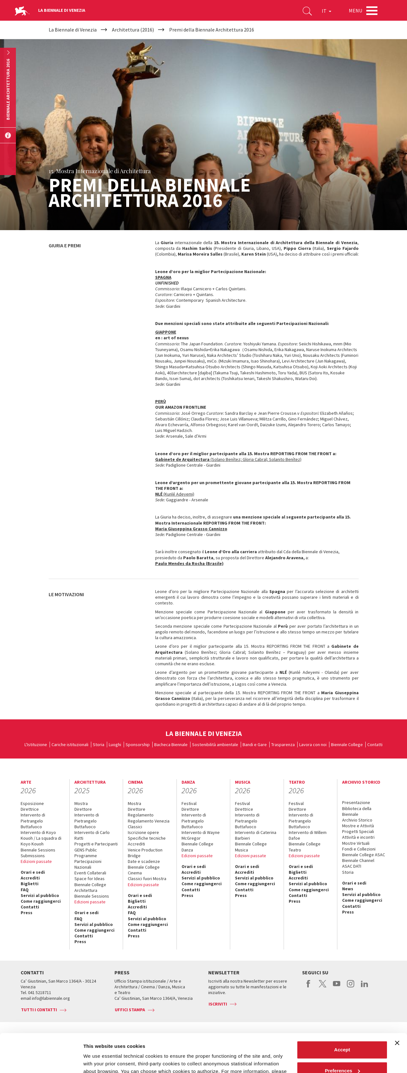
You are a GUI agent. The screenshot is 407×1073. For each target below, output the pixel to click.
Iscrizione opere (143, 832)
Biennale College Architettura (90, 887)
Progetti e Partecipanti (96, 844)
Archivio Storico (357, 820)
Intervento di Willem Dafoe (308, 835)
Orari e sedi (33, 872)
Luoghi (115, 744)
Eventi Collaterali (90, 873)
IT (326, 11)
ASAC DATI (351, 866)
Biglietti (29, 883)
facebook (308, 987)
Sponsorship (138, 744)
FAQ (25, 890)
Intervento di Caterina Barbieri (255, 835)
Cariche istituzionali (70, 744)
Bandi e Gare (255, 744)
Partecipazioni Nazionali (87, 864)
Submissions (33, 855)
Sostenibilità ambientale (215, 744)
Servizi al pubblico (40, 895)
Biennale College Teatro (305, 846)
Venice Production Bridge (145, 852)
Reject (342, 1055)
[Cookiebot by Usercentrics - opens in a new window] (41, 1060)
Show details (98, 1060)
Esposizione (32, 803)
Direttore (83, 809)
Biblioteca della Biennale (356, 811)
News (347, 889)
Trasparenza (283, 744)
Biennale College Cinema (144, 870)
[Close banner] (397, 1007)
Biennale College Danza (197, 846)
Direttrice (30, 809)
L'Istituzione (35, 744)
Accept (342, 1013)
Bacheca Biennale (171, 744)
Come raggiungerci (41, 901)
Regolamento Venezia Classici (148, 823)
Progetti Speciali (358, 831)
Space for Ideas (89, 878)
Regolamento (141, 815)
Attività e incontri (358, 837)
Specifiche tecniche (147, 838)
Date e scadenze (144, 861)
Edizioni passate (36, 861)
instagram (350, 987)
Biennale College (347, 744)
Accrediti (30, 878)
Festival (189, 803)
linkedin (364, 987)
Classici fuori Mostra (147, 878)
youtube (336, 987)
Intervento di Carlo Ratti (92, 835)
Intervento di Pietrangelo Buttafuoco (33, 820)
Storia (98, 744)
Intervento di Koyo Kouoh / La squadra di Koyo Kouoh (41, 838)
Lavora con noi (313, 744)
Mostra (81, 803)
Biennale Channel (358, 860)
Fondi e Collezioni (359, 849)
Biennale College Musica (251, 846)
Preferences (342, 1034)
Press (26, 912)
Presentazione (356, 802)
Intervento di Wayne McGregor (201, 835)
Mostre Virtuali (355, 843)
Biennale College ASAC (363, 855)
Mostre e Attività (358, 826)
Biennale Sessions (38, 850)
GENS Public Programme (85, 852)
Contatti (375, 744)
